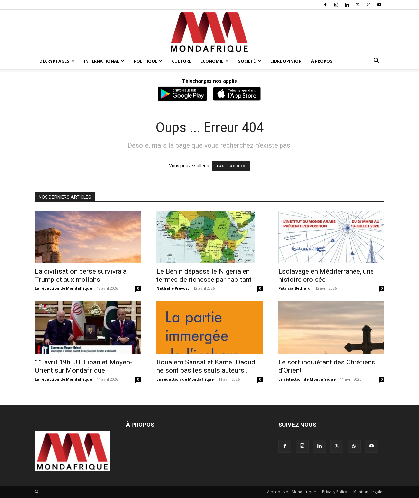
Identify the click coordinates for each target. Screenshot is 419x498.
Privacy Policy (334, 492)
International (104, 61)
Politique (148, 61)
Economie (214, 61)
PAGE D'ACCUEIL (231, 166)
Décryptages (57, 61)
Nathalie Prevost (172, 288)
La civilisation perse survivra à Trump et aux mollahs (81, 275)
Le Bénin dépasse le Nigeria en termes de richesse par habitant (204, 275)
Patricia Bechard (294, 288)
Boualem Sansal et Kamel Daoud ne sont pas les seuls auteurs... (205, 366)
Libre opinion (286, 61)
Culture (181, 61)
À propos (322, 61)
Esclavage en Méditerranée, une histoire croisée (326, 275)
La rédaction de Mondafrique (63, 288)
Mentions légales (368, 492)
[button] (376, 61)
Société (249, 61)
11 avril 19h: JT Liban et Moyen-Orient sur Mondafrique (83, 366)
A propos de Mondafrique (291, 492)
